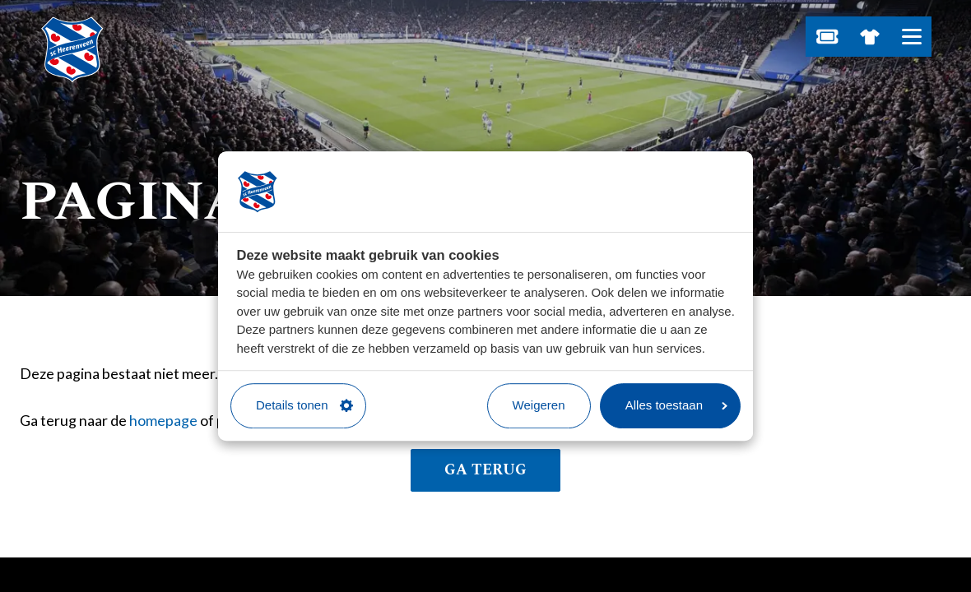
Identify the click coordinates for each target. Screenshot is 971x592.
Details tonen (304, 405)
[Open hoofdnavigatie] (911, 36)
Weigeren (539, 405)
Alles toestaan (676, 405)
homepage (163, 420)
